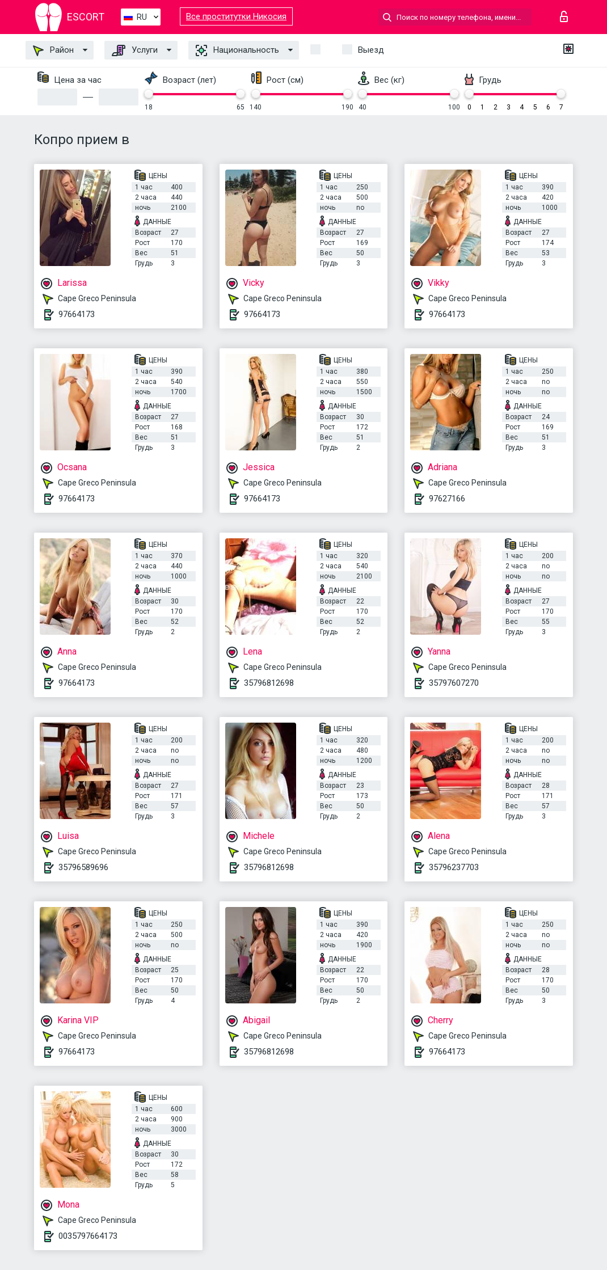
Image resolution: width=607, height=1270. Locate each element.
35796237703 (454, 867)
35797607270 (454, 683)
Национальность (237, 50)
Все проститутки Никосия (236, 16)
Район (53, 50)
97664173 (76, 314)
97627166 (447, 498)
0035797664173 (87, 1236)
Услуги (135, 50)
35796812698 (269, 683)
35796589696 (83, 867)
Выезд (371, 50)
